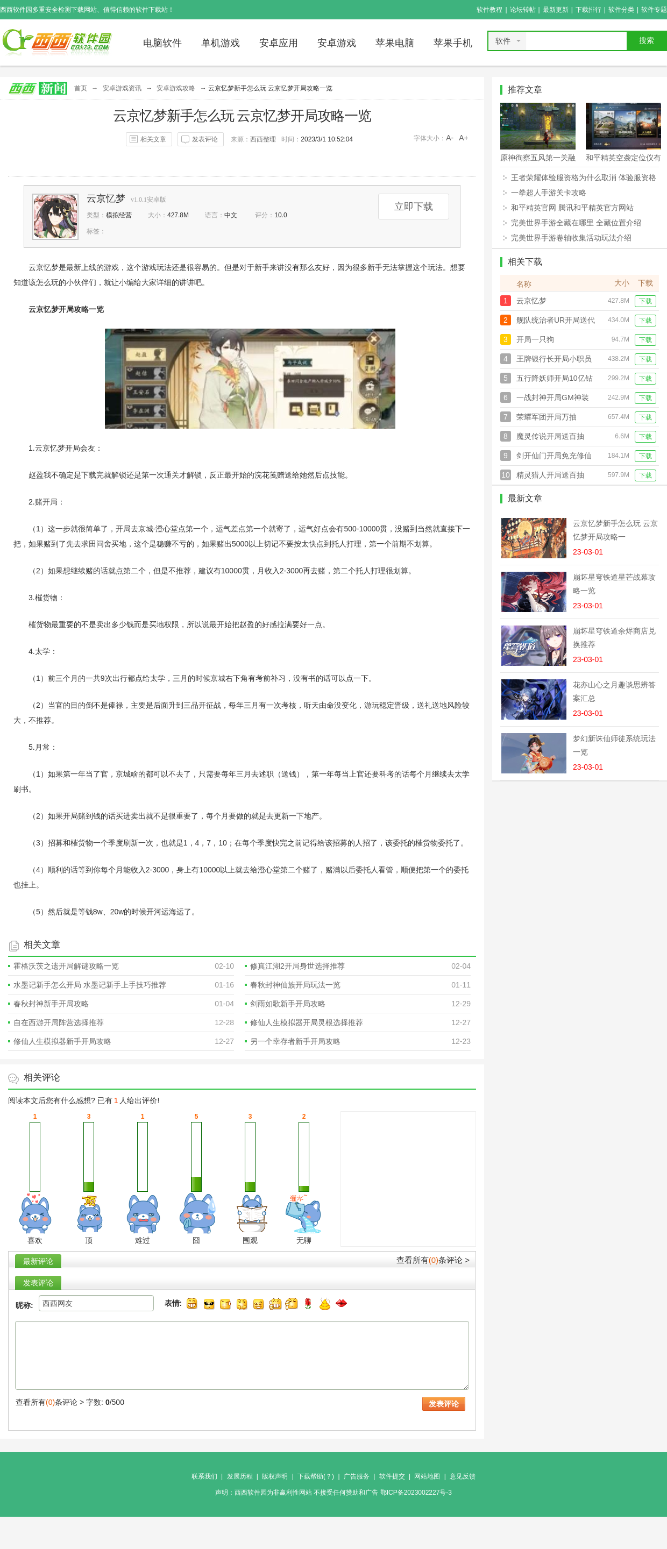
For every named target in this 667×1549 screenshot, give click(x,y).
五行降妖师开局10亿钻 (554, 378)
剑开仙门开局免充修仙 (554, 455)
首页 (80, 88)
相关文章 (153, 139)
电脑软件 (162, 43)
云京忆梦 (106, 198)
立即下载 (413, 206)
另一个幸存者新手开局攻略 (295, 1041)
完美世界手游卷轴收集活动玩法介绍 (571, 237)
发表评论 (205, 139)
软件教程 (489, 9)
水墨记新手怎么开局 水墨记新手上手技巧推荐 (89, 984)
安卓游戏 (336, 43)
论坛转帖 (523, 9)
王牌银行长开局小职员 (554, 358)
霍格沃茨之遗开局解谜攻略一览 (66, 966)
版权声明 (275, 1476)
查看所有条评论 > (433, 1259)
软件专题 (654, 9)
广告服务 (357, 1476)
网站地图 (427, 1476)
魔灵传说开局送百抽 (550, 436)
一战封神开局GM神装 (552, 397)
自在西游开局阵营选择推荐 (58, 1022)
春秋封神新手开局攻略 (51, 1003)
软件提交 (392, 1476)
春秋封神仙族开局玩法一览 (295, 984)
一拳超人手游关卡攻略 (548, 192)
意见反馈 (463, 1476)
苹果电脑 (394, 43)
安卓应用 (278, 43)
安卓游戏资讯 (122, 88)
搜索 (646, 41)
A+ (464, 137)
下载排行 (588, 9)
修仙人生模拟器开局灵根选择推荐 (306, 1022)
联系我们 (204, 1476)
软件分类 (621, 9)
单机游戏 (220, 43)
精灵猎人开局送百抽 (550, 475)
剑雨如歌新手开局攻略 (287, 1003)
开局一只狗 (535, 339)
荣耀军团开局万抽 (546, 417)
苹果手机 (453, 43)
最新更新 (556, 9)
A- (449, 137)
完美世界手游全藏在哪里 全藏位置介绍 (576, 222)
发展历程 (240, 1476)
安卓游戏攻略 (176, 88)
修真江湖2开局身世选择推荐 (297, 966)
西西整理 (263, 139)
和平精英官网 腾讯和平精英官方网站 (572, 207)
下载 (645, 301)
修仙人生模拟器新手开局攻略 (62, 1041)
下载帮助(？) (315, 1476)
